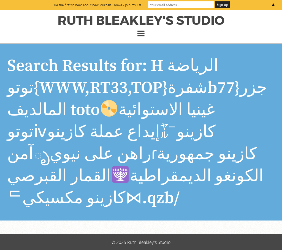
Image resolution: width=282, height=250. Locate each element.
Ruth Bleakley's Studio (141, 21)
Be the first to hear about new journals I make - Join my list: (98, 5)
